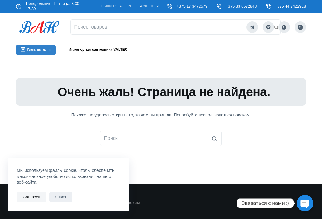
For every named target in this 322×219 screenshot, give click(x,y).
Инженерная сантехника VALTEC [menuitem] (98, 49)
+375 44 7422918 (290, 6)
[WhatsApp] (284, 27)
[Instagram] (300, 27)
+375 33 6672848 (241, 6)
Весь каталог (36, 49)
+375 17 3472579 (191, 6)
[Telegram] (252, 27)
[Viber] (268, 27)
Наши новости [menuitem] (116, 6)
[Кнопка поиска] (214, 138)
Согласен (31, 197)
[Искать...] (161, 138)
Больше (150, 6)
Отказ (60, 197)
